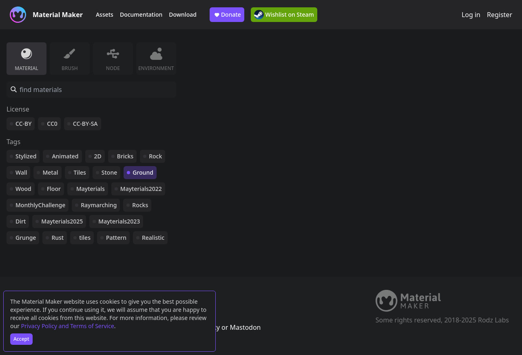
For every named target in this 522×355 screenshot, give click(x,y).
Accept (21, 338)
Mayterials (90, 189)
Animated (65, 156)
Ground (143, 172)
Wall (21, 172)
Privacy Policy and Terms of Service (67, 326)
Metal (50, 172)
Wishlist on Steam (284, 15)
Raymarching (99, 205)
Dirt (20, 221)
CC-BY (23, 123)
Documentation (141, 14)
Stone (109, 172)
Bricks (125, 156)
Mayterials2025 (62, 221)
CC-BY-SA (85, 123)
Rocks (140, 205)
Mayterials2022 (141, 189)
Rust (57, 237)
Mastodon (245, 327)
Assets (104, 14)
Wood (23, 189)
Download (183, 14)
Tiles (80, 172)
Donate (227, 15)
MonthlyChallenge (40, 205)
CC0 (52, 123)
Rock (155, 156)
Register (499, 14)
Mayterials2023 (119, 221)
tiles (85, 237)
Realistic (153, 237)
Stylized (25, 156)
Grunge (25, 237)
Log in (471, 14)
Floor (54, 189)
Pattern (116, 237)
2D (98, 156)
